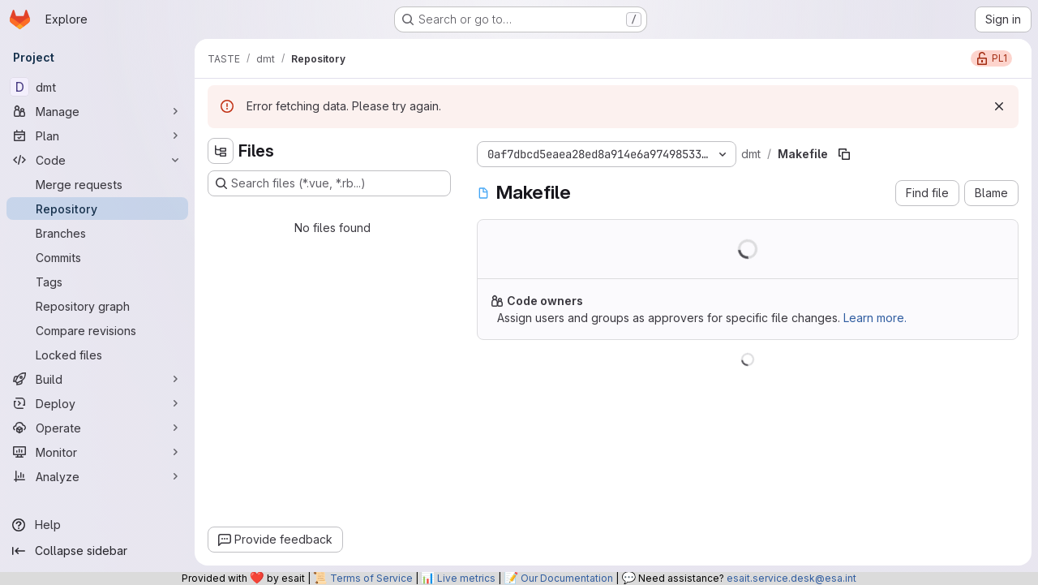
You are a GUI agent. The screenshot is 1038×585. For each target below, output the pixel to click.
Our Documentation (567, 578)
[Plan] (97, 135)
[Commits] (97, 257)
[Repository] (97, 208)
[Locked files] (97, 354)
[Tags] (97, 281)
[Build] (97, 379)
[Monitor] (97, 452)
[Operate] (97, 427)
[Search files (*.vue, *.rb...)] (329, 183)
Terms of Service (371, 578)
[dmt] (97, 86)
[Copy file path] (844, 154)
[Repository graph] (97, 306)
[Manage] (97, 111)
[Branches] (97, 233)
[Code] (97, 159)
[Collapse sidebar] (97, 551)
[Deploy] (97, 403)
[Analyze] (97, 476)
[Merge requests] (97, 184)
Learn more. (875, 318)
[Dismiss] (999, 106)
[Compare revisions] (97, 330)
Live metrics (466, 578)
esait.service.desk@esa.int (791, 578)
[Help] (97, 525)
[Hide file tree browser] (221, 151)
